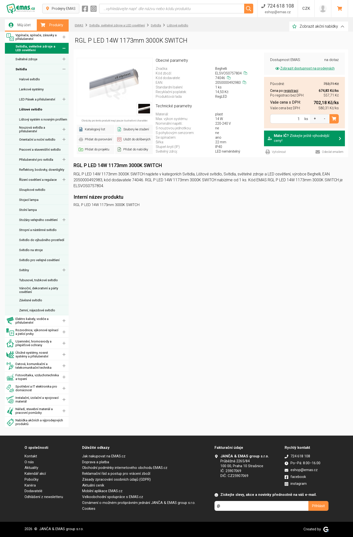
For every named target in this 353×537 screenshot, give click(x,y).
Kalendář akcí (35, 473)
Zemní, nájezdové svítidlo (37, 310)
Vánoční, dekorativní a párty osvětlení (38, 290)
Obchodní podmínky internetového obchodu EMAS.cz (124, 467)
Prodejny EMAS (61, 9)
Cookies (88, 508)
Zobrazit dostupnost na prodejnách (305, 68)
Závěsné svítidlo (30, 300)
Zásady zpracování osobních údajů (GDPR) (116, 479)
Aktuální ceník (93, 485)
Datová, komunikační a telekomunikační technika (28, 366)
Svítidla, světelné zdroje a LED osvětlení (30, 48)
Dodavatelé (33, 491)
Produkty (51, 25)
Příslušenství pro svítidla (36, 159)
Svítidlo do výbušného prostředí (41, 240)
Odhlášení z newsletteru (44, 497)
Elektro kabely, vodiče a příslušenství (27, 321)
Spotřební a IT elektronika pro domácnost (31, 388)
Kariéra (30, 485)
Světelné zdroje (26, 59)
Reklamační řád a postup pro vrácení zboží (116, 473)
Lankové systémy (31, 89)
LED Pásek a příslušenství (37, 99)
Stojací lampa (28, 200)
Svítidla (21, 69)
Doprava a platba (95, 462)
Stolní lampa (28, 210)
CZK (306, 8)
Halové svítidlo (29, 79)
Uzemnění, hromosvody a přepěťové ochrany (28, 343)
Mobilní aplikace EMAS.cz (102, 491)
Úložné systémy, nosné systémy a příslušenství (27, 354)
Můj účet (20, 25)
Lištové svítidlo (30, 109)
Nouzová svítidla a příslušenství (32, 129)
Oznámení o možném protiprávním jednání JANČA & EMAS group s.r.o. (138, 502)
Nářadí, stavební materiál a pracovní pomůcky (29, 411)
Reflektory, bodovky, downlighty (41, 169)
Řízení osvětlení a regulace (38, 180)
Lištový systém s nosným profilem (43, 119)
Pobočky (31, 479)
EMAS (79, 25)
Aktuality (31, 467)
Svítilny (24, 270)
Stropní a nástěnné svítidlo (38, 230)
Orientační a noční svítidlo (37, 139)
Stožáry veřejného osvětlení (38, 220)
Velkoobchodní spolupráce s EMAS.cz (112, 497)
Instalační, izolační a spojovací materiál (32, 399)
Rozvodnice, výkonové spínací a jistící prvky (32, 332)
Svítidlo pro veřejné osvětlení (39, 260)
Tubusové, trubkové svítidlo (38, 280)
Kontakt (31, 456)
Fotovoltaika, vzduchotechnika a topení (32, 377)
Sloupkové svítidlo (32, 190)
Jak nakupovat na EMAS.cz (104, 456)
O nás (29, 462)
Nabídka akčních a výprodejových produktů (34, 422)
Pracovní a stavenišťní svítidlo (40, 149)
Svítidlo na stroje (31, 250)
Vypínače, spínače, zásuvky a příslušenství (31, 37)
